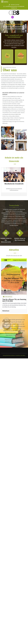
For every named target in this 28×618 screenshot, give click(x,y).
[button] (2, 27)
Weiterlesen (5, 311)
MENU (6, 2)
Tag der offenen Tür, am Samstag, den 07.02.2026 (14, 300)
